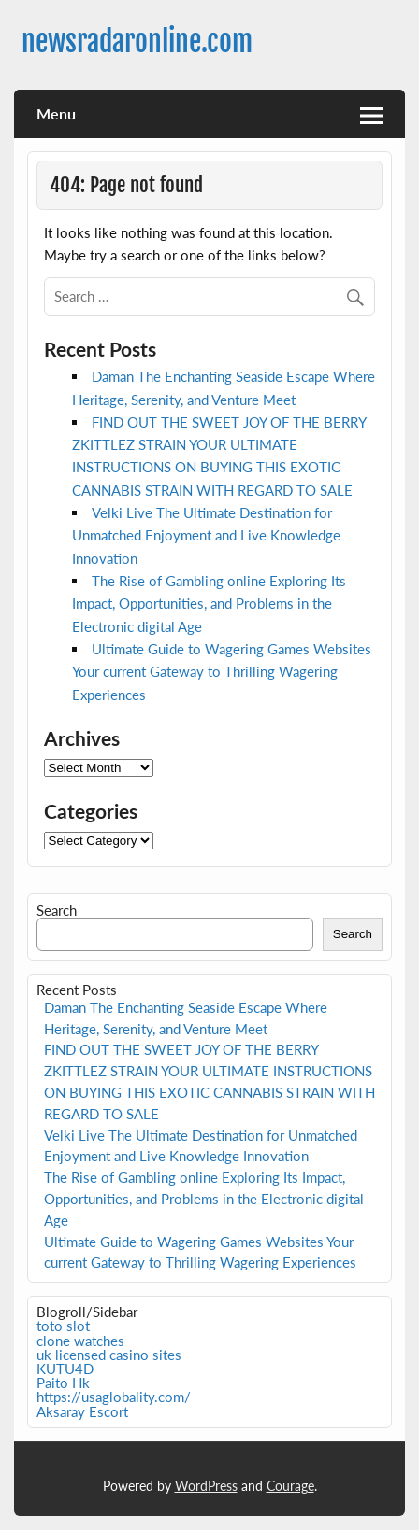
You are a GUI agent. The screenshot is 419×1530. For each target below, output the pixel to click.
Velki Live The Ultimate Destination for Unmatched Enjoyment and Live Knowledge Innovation (206, 535)
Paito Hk (63, 1382)
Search (56, 910)
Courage (290, 1486)
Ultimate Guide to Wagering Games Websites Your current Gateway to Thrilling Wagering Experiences (221, 671)
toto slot (63, 1325)
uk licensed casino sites (108, 1354)
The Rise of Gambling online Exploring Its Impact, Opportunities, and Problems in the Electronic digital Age (209, 603)
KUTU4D (65, 1368)
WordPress (206, 1486)
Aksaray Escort (82, 1411)
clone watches (80, 1340)
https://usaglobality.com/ (113, 1396)
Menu (56, 113)
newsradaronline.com (137, 41)
